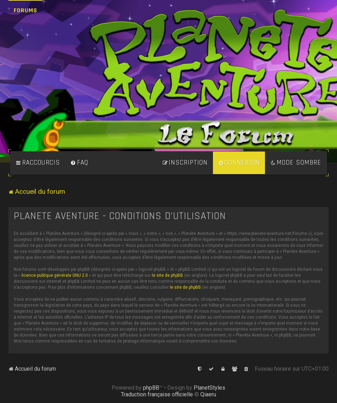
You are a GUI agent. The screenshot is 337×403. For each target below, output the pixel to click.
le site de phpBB (167, 275)
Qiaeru (208, 394)
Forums (25, 10)
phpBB (151, 387)
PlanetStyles (209, 387)
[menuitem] (79, 163)
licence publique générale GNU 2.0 (54, 275)
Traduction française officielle (157, 394)
